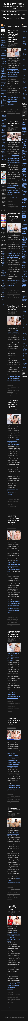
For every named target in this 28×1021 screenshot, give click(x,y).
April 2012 (4, 294)
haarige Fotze (3, 62)
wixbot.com (24, 295)
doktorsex (3, 43)
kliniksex (3, 76)
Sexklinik (25, 273)
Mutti (8, 207)
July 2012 (4, 288)
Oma (8, 114)
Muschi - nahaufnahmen (12, 294)
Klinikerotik (3, 66)
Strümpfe (24, 280)
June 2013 (4, 256)
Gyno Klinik (17, 109)
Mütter (16, 206)
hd (5, 63)
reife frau (3, 94)
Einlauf (23, 135)
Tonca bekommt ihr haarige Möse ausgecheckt (13, 307)
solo (23, 275)
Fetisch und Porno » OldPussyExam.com (11, 45)
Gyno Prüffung (10, 111)
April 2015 (4, 251)
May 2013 (4, 258)
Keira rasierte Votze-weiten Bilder (24, 74)
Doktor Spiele (24, 134)
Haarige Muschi (15, 292)
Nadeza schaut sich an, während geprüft (13, 809)
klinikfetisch (3, 69)
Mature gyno (9, 619)
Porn (22, 293)
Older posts (10, 1007)
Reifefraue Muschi (11, 624)
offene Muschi (13, 295)
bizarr (2, 40)
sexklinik (3, 97)
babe (23, 122)
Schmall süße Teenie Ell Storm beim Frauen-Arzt (4, 136)
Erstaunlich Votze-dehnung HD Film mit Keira (25, 66)
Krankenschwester (24, 194)
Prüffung (17, 297)
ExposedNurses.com (24, 146)
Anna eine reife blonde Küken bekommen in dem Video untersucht (12, 404)
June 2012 (4, 290)
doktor (4, 40)
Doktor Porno (24, 132)
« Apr (23, 116)
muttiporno (3, 93)
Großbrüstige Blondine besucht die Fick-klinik (4, 128)
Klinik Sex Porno (14, 3)
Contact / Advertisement (20, 1017)
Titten (24, 285)
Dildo (24, 129)
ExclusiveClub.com (24, 139)
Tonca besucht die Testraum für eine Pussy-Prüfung (13, 215)
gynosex (4, 58)
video (11, 802)
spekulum (3, 101)
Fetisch (12, 109)
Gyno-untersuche (14, 388)
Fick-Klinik (4, 47)
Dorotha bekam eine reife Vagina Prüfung (13, 123)
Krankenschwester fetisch (24, 203)
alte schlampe (3, 37)
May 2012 (4, 292)
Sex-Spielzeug (15, 507)
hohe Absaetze (24, 187)
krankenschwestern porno (3, 87)
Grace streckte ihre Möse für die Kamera (25, 81)
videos (2, 106)
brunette (12, 889)
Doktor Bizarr (24, 131)
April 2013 (4, 260)
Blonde (12, 703)
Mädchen (24, 234)
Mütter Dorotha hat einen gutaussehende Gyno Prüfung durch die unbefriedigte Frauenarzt (12, 36)
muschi (13, 206)
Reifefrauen (12, 114)
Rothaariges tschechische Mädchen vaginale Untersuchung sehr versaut (25, 312)
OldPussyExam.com (16, 113)
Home (3, 11)
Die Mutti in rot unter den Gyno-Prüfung (13, 907)
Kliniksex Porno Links (13, 11)
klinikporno (3, 73)
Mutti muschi (12, 620)
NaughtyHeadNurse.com (24, 241)
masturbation (16, 502)
